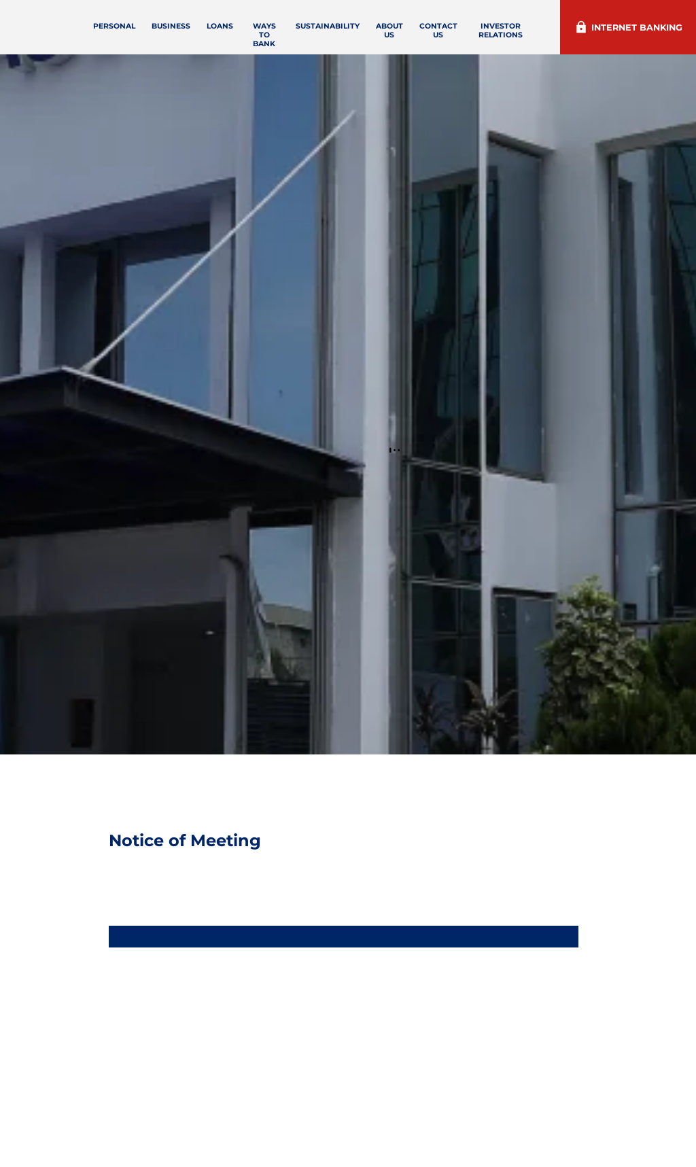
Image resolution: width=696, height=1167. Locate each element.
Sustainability (367, 26)
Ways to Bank (307, 35)
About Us (428, 30)
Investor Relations (535, 30)
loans (266, 26)
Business (217, 26)
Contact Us (478, 30)
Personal (160, 26)
